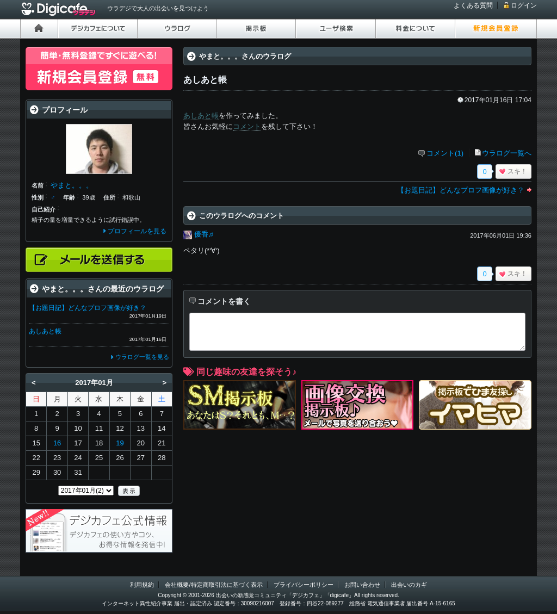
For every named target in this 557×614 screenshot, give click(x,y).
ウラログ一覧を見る (142, 356)
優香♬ (204, 234)
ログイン (524, 5)
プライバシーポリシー (303, 584)
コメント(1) (444, 153)
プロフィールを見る (137, 231)
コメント (247, 126)
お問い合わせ (362, 584)
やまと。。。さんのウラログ (245, 56)
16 (57, 443)
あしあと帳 (201, 115)
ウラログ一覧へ (506, 153)
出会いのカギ (409, 584)
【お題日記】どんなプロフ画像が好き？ (460, 190)
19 (119, 443)
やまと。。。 (72, 185)
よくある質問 (473, 5)
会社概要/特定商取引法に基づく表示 (213, 584)
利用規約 (142, 584)
